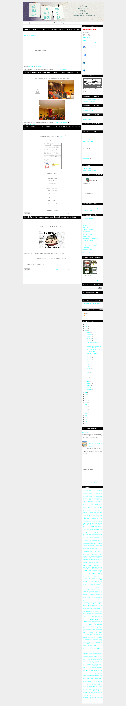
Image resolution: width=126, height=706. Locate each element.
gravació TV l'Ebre (91, 639)
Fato (93, 535)
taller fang (91, 683)
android (89, 599)
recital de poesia (93, 676)
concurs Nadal (91, 616)
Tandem (101, 581)
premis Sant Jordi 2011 (87, 667)
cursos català (85, 626)
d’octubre (88, 385)
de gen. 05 (89, 334)
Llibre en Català (93, 551)
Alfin (101, 504)
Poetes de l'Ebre (91, 567)
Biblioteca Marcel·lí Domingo (89, 170)
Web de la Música (87, 242)
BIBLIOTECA (33, 23)
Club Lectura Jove (94, 515)
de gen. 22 (89, 357)
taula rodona (98, 687)
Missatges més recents (28, 275)
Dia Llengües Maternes (90, 531)
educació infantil (95, 630)
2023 (86, 417)
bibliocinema (99, 602)
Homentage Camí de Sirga (93, 545)
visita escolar (96, 691)
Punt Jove (85, 222)
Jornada (84, 548)
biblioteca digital (91, 605)
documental (100, 629)
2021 (86, 413)
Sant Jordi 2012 (93, 575)
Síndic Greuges (87, 578)
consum (101, 617)
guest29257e (38, 66)
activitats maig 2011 (93, 594)
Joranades (100, 546)
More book (101, 482)
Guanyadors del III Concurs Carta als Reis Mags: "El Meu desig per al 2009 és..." (52, 127)
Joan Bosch (95, 546)
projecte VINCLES (98, 673)
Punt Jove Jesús (86, 236)
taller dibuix (100, 681)
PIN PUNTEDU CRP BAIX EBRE (90, 238)
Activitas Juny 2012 (86, 495)
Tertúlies (32, 124)
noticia (90, 651)
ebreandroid (89, 630)
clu (88, 614)
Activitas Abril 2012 (93, 491)
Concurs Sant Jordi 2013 (96, 526)
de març (88, 370)
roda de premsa (89, 678)
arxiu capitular (91, 600)
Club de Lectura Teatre (94, 520)
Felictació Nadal (97, 537)
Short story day (96, 576)
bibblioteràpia (85, 602)
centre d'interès (87, 613)
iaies (101, 640)
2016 (86, 402)
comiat (91, 614)
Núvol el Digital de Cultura (88, 218)
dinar (97, 629)
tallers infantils (88, 687)
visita (91, 691)
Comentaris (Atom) (34, 278)
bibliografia (85, 603)
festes (101, 634)
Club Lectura (100, 513)
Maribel (87, 554)
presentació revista (86, 672)
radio (88, 676)
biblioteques (85, 606)
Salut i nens (85, 220)
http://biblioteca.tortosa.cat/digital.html (91, 42)
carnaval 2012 (99, 610)
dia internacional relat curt (87, 629)
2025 (86, 421)
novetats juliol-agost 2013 (92, 659)
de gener (88, 332)
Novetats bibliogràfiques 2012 (92, 557)
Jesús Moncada (90, 546)
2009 (86, 328)
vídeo (93, 697)
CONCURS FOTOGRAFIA (96, 509)
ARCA (98, 490)
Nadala (84, 557)
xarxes (98, 697)
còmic (89, 626)
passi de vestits (91, 662)
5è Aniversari (88, 490)
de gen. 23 (89, 359)
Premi (95, 567)
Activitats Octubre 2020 (88, 127)
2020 (86, 411)
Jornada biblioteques (90, 548)
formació (96, 636)
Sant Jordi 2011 (88, 575)
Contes (90, 528)
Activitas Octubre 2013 (89, 498)
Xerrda (88, 589)
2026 (86, 423)
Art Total (85, 225)
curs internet (99, 624)
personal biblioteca (89, 664)
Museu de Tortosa (99, 556)
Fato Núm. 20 (91, 537)
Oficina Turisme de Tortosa (88, 234)
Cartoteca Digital (94, 510)
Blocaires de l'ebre (87, 252)
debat (94, 626)
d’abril (87, 372)
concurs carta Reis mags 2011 (88, 617)
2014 (86, 398)
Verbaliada (87, 586)
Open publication (86, 482)
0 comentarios (63, 69)
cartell (91, 611)
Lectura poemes (86, 551)
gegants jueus (93, 637)
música (84, 651)
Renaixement (100, 570)
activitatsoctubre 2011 (98, 597)
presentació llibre (98, 670)
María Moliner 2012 (93, 554)
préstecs (93, 675)
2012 (86, 394)
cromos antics (85, 624)
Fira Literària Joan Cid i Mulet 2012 (95, 542)
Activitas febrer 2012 (87, 499)
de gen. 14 (89, 336)
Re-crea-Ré (100, 568)
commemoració (95, 614)
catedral (101, 611)
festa (91, 634)
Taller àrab (97, 581)
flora (87, 636)
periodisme (96, 662)
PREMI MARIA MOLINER (93, 565)
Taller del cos (91, 579)
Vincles (100, 586)
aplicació (99, 599)
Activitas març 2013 (91, 501)
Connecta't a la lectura (87, 249)
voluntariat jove (93, 695)
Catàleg (44, 23)
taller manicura (89, 684)
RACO (92, 568)
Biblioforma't (85, 509)
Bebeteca (100, 507)
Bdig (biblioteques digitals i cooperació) (91, 244)
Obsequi (97, 562)
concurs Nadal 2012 (98, 616)
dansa (91, 626)
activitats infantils (86, 592)
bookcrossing (85, 608)
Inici (52, 275)
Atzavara (84, 507)
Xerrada (96, 588)
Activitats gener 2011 (98, 502)
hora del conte (93, 640)
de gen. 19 (89, 338)
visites (84, 694)
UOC (101, 584)
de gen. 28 (89, 364)
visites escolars (89, 694)
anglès (92, 599)
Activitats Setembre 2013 (89, 502)
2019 (86, 409)
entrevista (100, 630)
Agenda (39, 23)
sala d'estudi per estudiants (97, 678)
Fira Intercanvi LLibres (87, 540)
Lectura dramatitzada (98, 549)
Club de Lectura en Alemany (95, 521)
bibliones (90, 603)
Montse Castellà (90, 556)
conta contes (94, 620)
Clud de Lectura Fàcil (94, 524)
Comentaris (87, 316)
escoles (84, 632)
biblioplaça (100, 603)
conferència (96, 617)
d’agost (87, 381)
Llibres (98, 551)
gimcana (97, 637)
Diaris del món (85, 534)
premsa (101, 667)
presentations (30, 66)
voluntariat (85, 695)
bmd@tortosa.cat (86, 37)
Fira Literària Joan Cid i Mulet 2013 (90, 543)
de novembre (89, 387)
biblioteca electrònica (98, 605)
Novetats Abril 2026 (86, 432)
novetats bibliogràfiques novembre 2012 (92, 656)
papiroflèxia (100, 661)
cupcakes (90, 624)
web (95, 697)
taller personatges (90, 686)
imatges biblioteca (86, 642)
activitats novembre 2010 (89, 595)
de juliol (88, 379)
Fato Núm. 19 (86, 537)
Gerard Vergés (99, 543)
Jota (88, 549)
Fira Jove (93, 540)
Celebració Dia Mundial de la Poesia (91, 512)
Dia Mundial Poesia (98, 531)
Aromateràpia (99, 506)
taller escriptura (86, 683)
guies (90, 640)
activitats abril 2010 (93, 589)
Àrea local (57, 23)
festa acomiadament (96, 634)
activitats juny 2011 (86, 594)
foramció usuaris (91, 636)
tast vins (93, 687)
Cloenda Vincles (94, 513)
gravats (101, 639)
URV (84, 586)
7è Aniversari (94, 490)
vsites (90, 697)
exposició (86, 634)
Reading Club (87, 570)
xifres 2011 (100, 698)
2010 (86, 330)
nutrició (96, 661)
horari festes (98, 640)
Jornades (97, 548)
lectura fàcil (87, 645)
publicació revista (98, 675)
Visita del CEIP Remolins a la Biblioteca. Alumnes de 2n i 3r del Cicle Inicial (52, 29)
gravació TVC (97, 639)
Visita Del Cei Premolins (30, 35)
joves (84, 645)
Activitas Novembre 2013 (90, 496)
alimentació (85, 599)
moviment (97, 650)
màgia (101, 650)
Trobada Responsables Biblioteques (93, 584)
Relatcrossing (94, 570)
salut (84, 680)
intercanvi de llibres (87, 643)
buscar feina (95, 608)
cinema (84, 614)
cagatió (89, 610)
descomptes (97, 626)
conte (91, 623)
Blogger (97, 280)
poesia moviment (86, 665)
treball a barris (98, 689)
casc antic (95, 611)
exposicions (32, 270)
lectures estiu (99, 645)
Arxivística (85, 227)
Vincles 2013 (86, 588)
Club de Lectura (93, 517)
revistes (84, 678)
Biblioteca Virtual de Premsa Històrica (91, 207)
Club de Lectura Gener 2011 (95, 518)
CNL (90, 509)
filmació (84, 636)
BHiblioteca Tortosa (92, 507)
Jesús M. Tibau (86, 251)
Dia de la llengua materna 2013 (89, 532)
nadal (87, 651)
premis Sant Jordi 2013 (96, 667)
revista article (100, 676)
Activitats (26, 23)
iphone (101, 643)
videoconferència (86, 691)
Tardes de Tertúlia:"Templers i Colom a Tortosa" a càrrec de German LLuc (51, 72)
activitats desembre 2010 (89, 591)
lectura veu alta (93, 645)
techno (84, 689)
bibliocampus (92, 602)
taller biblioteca (89, 681)
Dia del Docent (99, 532)
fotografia (100, 636)
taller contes (94, 681)
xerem (101, 697)
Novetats (50, 23)
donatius (84, 630)
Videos (97, 586)
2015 (86, 400)
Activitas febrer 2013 (95, 499)
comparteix (100, 614)
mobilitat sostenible (91, 650)
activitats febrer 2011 (98, 591)
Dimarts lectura (91, 534)
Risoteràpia (97, 571)
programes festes (86, 673)
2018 (86, 406)
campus (92, 610)
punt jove (84, 676)
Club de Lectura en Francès (89, 523)
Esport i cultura (89, 535)
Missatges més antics (75, 275)
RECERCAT (96, 568)
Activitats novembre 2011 (95, 504)
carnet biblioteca (86, 611)
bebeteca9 (100, 600)
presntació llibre (94, 672)
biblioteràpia (90, 606)
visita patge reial (99, 692)
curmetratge (94, 624)
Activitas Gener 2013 (98, 493)
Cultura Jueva (89, 529)
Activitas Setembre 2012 (98, 498)
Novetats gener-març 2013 (90, 562)
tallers (94, 686)
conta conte (86, 619)
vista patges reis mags (98, 694)
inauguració (93, 642)
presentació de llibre (88, 670)
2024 (86, 419)
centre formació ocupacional (97, 613)
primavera (100, 672)
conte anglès (94, 623)
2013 (86, 396)
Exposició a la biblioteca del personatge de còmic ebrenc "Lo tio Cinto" (50, 217)
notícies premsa (95, 651)
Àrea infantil (71, 23)
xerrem (92, 698)
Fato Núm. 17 (96, 535)
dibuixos (93, 629)
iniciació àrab (99, 642)
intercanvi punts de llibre (95, 643)
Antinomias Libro (87, 233)
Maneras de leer (96, 553)
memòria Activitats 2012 (93, 648)
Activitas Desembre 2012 (89, 493)
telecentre (90, 689)
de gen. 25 (89, 361)
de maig (88, 374)
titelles (93, 689)
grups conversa (85, 640)
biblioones (95, 603)
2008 (86, 326)
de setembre (88, 383)
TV (91, 578)
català (98, 611)
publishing (95, 482)
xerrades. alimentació (87, 698)
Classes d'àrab (88, 513)
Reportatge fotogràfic (87, 571)
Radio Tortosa (86, 223)
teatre (101, 687)
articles (86, 600)
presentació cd (86, 669)
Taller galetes (96, 579)
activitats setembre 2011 (88, 597)
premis (101, 665)
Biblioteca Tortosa (87, 159)
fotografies (85, 637)
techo (87, 689)
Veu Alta (94, 586)
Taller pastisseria (91, 581)
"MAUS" (85, 295)
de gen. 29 (89, 366)
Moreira (94, 556)
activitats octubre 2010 (98, 595)
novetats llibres (91, 661)
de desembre (89, 389)
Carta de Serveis (86, 510)
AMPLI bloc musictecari (88, 240)
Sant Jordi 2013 (99, 575)
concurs (85, 616)
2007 (86, 324)
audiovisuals (96, 600)
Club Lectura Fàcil (86, 515)
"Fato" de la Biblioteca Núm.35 (89, 135)
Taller (93, 578)
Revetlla (92, 571)
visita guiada (93, 692)
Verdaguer (90, 586)
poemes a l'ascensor (96, 664)
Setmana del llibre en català (88, 576)
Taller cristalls (97, 578)
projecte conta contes (87, 675)
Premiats (89, 568)
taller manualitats (96, 684)
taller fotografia (96, 683)
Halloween (85, 545)
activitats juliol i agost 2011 (96, 592)
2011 (86, 392)
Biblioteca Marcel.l (87, 168)
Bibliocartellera (86, 231)
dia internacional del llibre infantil (95, 627)
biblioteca (85, 605)
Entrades (86, 313)
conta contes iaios (92, 621)
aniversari (95, 599)
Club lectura (79, 23)
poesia (101, 664)
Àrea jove (63, 23)
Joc (98, 546)
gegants (89, 637)
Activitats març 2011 (87, 504)
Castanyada (100, 510)
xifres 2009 (96, 698)
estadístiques (91, 632)
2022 (86, 415)
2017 (86, 404)
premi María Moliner (94, 665)
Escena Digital (97, 534)
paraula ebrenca (85, 662)
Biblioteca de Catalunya (88, 229)
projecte (91, 673)
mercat (98, 648)
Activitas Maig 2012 (93, 495)
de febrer (88, 368)
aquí (62, 136)
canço (96, 610)
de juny (87, 377)
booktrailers (90, 608)
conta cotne (98, 621)
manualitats (87, 647)
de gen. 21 (89, 340)
